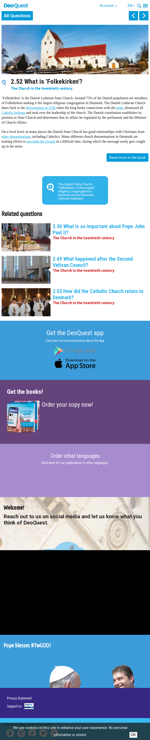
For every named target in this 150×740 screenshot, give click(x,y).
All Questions (17, 15)
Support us (14, 706)
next (143, 15)
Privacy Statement (19, 698)
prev (133, 15)
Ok (133, 735)
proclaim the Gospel (41, 141)
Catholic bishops (13, 113)
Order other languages (75, 456)
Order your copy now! (67, 404)
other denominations (16, 136)
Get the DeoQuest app (75, 333)
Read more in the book (127, 157)
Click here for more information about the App (75, 341)
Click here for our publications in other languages (74, 463)
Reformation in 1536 (40, 108)
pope (119, 108)
